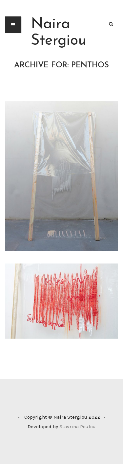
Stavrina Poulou (77, 426)
